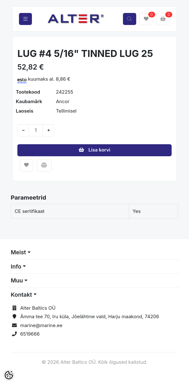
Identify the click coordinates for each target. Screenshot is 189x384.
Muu (17, 280)
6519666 (30, 334)
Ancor (62, 101)
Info (16, 266)
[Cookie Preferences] (9, 375)
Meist (18, 252)
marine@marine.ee (41, 325)
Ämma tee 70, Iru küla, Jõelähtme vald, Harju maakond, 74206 (89, 316)
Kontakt (21, 294)
